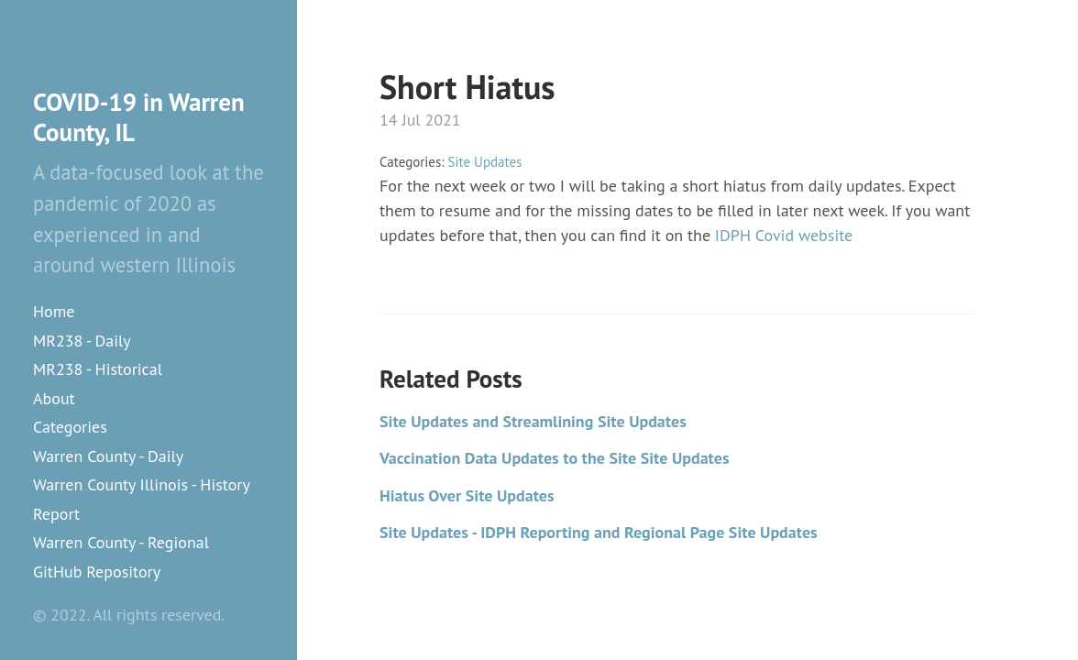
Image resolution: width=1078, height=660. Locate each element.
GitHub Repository (96, 571)
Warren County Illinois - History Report (141, 499)
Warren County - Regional (121, 542)
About (54, 398)
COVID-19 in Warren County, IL (139, 117)
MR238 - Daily (82, 340)
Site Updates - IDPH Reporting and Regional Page (599, 532)
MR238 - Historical (97, 369)
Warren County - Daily (108, 456)
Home (54, 311)
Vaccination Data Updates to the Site (555, 457)
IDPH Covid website (783, 235)
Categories (70, 426)
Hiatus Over (467, 495)
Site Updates (485, 161)
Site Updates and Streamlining (533, 421)
